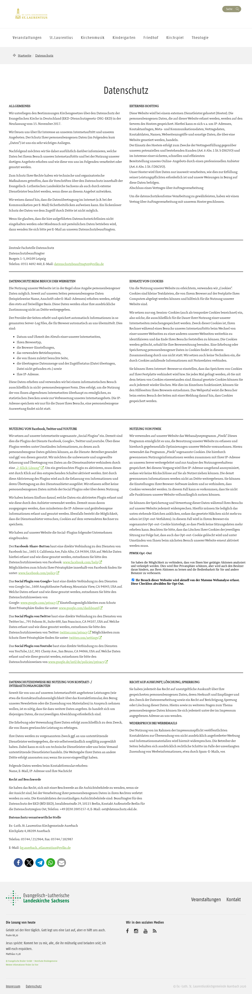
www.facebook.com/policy (37, 573)
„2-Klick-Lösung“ (28, 468)
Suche (229, 9)
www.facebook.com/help (80, 562)
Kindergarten (124, 37)
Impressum (13, 986)
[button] (18, 862)
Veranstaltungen (206, 899)
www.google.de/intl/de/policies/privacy (76, 662)
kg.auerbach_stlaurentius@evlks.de (45, 847)
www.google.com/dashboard (79, 608)
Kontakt (233, 899)
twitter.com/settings (83, 637)
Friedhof (151, 37)
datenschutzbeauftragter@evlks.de (79, 264)
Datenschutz (34, 986)
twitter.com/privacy (74, 632)
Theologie (200, 37)
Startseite (24, 55)
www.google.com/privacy (38, 602)
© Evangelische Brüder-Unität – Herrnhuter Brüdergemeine (31, 960)
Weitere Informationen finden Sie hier (22, 964)
